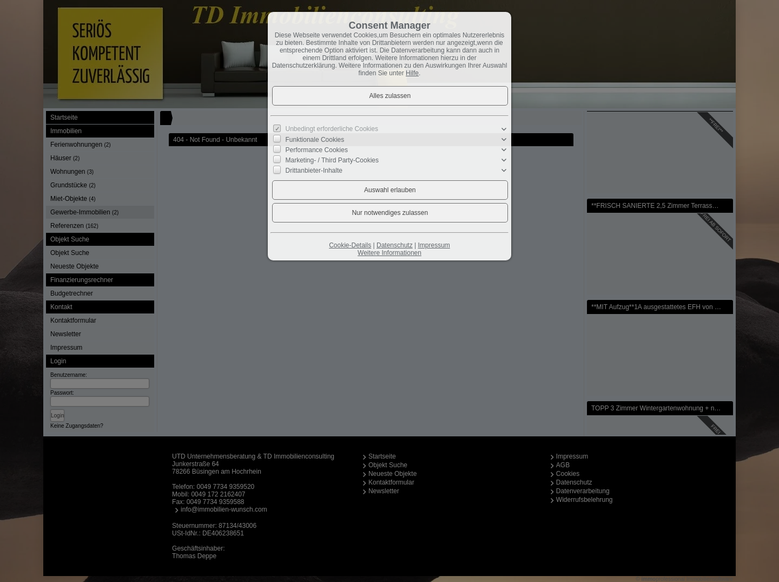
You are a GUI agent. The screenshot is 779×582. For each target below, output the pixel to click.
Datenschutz (395, 245)
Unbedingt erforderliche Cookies (332, 129)
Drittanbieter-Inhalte (314, 170)
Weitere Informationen (389, 253)
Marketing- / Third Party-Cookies (332, 160)
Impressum (434, 245)
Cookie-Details (350, 245)
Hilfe (412, 73)
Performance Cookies (317, 150)
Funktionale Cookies (315, 139)
